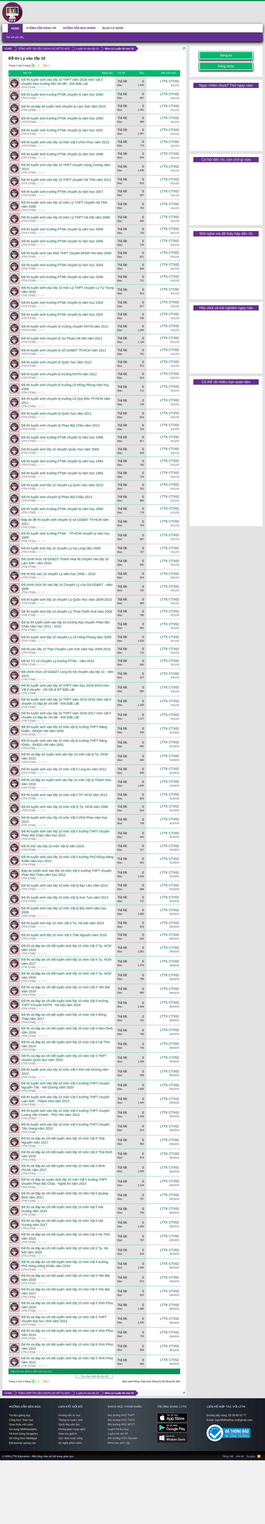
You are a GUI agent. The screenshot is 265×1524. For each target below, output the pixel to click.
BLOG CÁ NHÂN (112, 28)
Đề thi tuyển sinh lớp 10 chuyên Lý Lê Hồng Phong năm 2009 (66, 637)
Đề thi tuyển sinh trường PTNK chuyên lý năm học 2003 (62, 302)
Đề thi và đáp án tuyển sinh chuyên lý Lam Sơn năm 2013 (63, 106)
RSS (259, 1456)
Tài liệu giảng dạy (19, 1415)
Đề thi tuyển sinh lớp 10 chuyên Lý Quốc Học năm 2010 (62, 485)
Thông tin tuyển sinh (70, 1420)
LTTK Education (75, 1453)
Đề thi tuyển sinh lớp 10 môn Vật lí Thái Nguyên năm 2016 (64, 935)
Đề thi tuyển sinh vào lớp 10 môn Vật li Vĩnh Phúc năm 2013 (65, 142)
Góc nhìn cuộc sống (70, 1438)
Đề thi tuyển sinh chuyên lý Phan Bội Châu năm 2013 (60, 425)
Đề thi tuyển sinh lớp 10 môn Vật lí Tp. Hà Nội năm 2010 (62, 923)
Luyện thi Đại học (118, 1429)
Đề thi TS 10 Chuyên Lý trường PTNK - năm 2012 (57, 661)
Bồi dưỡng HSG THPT (121, 1415)
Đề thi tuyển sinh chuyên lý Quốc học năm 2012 (56, 362)
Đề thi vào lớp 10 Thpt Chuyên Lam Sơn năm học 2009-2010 (65, 649)
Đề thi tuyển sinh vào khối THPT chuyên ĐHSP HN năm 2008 (66, 253)
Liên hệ (240, 1456)
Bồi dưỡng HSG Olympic (122, 1438)
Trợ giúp (250, 1456)
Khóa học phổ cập (119, 1443)
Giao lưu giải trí (67, 1433)
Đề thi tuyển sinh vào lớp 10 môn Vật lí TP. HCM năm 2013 (64, 795)
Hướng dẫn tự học (69, 1415)
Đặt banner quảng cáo (22, 1443)
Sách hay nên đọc (69, 1424)
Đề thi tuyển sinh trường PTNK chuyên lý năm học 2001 (62, 130)
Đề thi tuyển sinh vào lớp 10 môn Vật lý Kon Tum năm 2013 (64, 897)
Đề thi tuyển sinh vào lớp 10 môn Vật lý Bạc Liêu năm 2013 (64, 885)
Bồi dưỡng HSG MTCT (121, 1424)
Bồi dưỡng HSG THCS (121, 1420)
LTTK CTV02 (28, 87)
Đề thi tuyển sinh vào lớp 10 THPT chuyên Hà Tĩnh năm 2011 (66, 180)
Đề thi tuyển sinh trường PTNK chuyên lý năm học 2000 (62, 94)
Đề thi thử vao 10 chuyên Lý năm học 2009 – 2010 (58, 574)
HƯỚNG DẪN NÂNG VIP (41, 28)
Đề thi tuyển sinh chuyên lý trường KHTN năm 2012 (59, 374)
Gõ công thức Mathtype (23, 1438)
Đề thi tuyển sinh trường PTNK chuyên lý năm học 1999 (62, 118)
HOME (15, 28)
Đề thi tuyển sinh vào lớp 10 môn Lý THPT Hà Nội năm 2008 (65, 217)
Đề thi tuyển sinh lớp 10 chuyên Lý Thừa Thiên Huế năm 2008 (66, 611)
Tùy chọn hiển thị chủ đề (94, 1376)
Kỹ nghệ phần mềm (70, 1443)
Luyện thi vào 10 (118, 1433)
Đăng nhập (226, 66)
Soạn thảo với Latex (21, 1424)
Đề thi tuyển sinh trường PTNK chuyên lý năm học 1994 (62, 461)
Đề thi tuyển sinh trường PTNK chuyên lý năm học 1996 (62, 437)
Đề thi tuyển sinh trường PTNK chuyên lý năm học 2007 (62, 191)
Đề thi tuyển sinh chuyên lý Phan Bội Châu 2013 (56, 497)
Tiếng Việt (228, 1456)
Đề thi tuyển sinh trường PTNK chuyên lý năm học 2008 (62, 277)
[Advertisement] (226, 118)
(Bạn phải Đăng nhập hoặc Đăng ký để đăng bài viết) (151, 1381)
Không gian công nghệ (71, 1429)
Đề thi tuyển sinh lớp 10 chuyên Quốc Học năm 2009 (60, 449)
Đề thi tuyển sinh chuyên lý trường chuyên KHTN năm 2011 (64, 326)
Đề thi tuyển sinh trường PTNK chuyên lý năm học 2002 (62, 314)
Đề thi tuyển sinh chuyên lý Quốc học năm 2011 (56, 413)
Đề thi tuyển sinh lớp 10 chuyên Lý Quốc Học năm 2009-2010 (66, 599)
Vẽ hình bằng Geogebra (23, 1433)
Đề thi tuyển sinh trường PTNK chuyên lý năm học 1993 (62, 473)
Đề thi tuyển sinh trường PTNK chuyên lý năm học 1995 (62, 509)
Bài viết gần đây (15, 37)
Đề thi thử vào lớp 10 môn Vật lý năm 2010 (52, 846)
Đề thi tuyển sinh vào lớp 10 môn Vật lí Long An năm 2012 (63, 769)
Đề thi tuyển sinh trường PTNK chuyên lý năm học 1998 (62, 154)
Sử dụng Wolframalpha (23, 1429)
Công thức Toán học (21, 1420)
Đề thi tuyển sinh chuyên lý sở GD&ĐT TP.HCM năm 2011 (63, 350)
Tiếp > (46, 65)
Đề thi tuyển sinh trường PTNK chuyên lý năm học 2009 (62, 229)
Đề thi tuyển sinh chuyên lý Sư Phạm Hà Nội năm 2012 (61, 338)
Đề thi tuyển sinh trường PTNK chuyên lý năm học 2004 (62, 265)
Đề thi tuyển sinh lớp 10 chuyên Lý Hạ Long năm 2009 (61, 548)
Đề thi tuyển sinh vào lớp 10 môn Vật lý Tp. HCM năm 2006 (64, 807)
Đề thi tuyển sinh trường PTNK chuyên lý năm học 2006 (62, 241)
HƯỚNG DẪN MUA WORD (79, 28)
